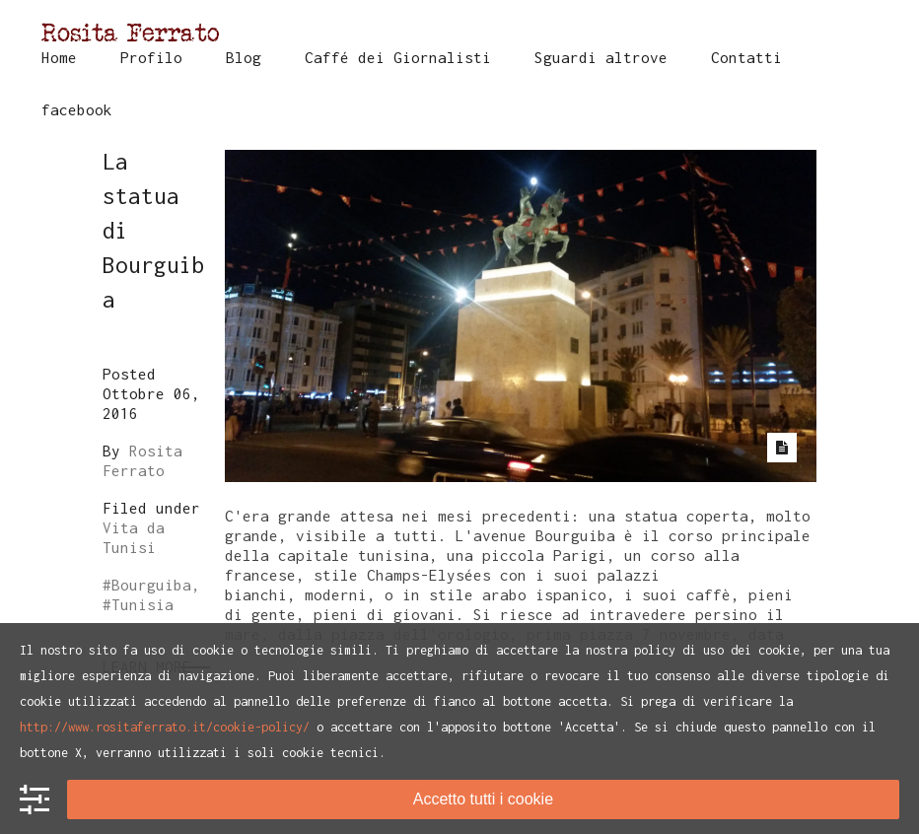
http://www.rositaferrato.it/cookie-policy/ (165, 727)
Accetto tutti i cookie (483, 799)
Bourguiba (151, 584)
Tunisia (142, 604)
